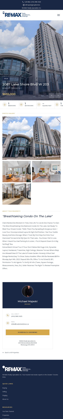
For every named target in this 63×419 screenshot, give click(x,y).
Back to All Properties (10, 352)
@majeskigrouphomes (31, 5)
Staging (4, 395)
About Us (5, 399)
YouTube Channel (8, 411)
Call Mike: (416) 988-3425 (31, 2)
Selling (4, 392)
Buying (4, 388)
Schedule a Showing (27, 332)
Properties (5, 415)
